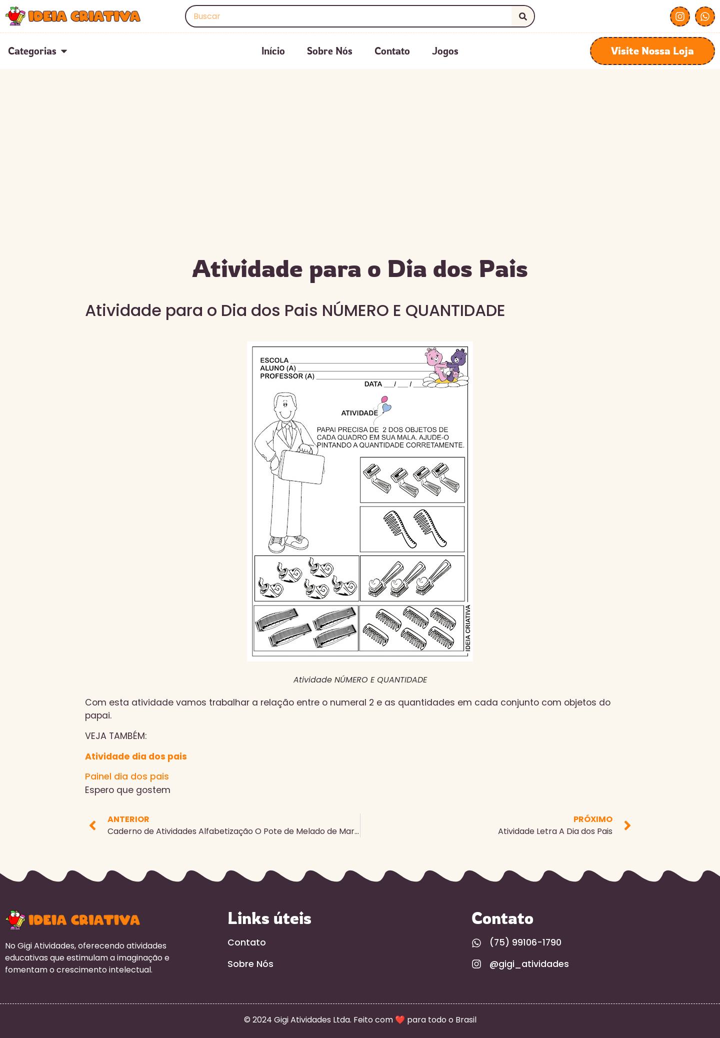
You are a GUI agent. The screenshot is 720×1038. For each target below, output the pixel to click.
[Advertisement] (360, 174)
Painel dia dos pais (127, 776)
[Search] (523, 16)
